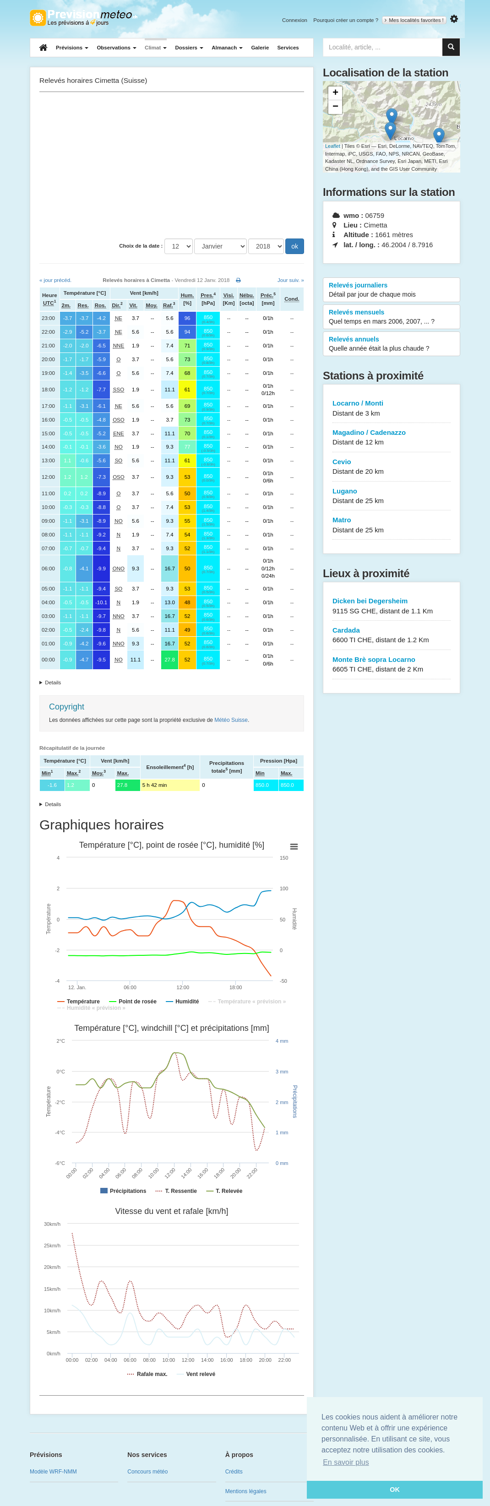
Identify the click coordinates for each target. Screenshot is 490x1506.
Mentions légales (246, 1491)
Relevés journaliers (391, 290)
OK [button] (395, 1489)
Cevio (391, 467)
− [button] (335, 107)
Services (288, 47)
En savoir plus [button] (346, 1462)
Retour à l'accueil (83, 18)
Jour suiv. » (291, 280)
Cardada (391, 635)
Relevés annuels (391, 344)
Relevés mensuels (391, 317)
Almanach (227, 47)
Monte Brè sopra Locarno (391, 664)
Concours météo (147, 1471)
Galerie (260, 47)
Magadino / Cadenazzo (391, 437)
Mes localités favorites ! (414, 20)
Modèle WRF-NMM (53, 1471)
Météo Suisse (231, 720)
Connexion (294, 20)
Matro (391, 525)
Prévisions (72, 47)
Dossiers (189, 47)
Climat (156, 47)
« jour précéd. (55, 280)
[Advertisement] (171, 165)
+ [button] (335, 93)
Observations (116, 47)
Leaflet (332, 146)
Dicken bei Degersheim (391, 606)
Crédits (234, 1471)
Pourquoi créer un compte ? (345, 20)
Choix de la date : (141, 246)
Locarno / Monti (391, 408)
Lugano (391, 496)
